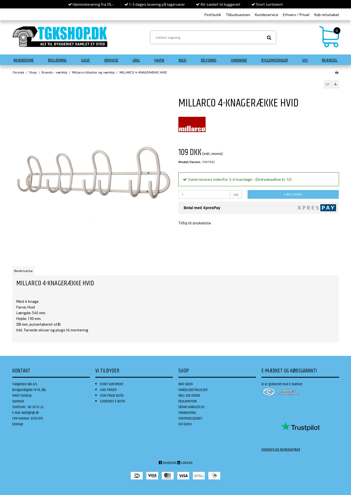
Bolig (183, 60)
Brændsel (329, 60)
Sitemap (17, 424)
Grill (136, 60)
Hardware (239, 60)
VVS (305, 60)
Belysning (208, 60)
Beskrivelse (23, 271)
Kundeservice (266, 14)
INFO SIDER (185, 384)
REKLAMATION (187, 401)
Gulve (85, 60)
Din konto (185, 424)
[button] (327, 84)
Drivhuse (111, 60)
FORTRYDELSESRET (190, 418)
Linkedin (185, 463)
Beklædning (57, 60)
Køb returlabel (326, 14)
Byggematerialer (274, 60)
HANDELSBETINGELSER (192, 390)
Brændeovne (24, 60)
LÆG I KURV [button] (293, 194)
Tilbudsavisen (238, 14)
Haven (159, 60)
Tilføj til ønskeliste (194, 223)
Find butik (213, 14)
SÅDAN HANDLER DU (191, 407)
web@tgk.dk (30, 413)
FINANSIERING (187, 413)
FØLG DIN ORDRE (189, 396)
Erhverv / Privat (296, 14)
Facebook (167, 463)
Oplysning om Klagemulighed (280, 450)
